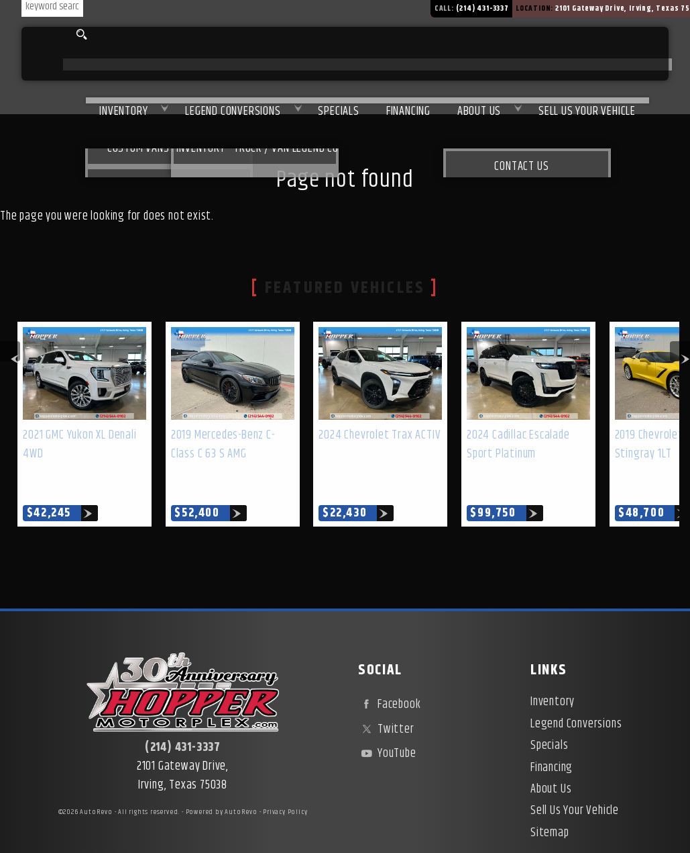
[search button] (79, 35)
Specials (303, 54)
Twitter (386, 698)
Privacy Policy (285, 781)
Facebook (389, 673)
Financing (551, 736)
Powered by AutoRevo (221, 781)
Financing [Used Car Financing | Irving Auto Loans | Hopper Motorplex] (383, 54)
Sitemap (549, 802)
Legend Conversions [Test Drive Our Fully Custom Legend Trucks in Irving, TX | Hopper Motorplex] (187, 54)
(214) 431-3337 (183, 716)
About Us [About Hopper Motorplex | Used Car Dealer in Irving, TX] (464, 54)
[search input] (47, 35)
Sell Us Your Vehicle (583, 54)
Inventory (68, 54)
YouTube (387, 722)
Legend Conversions (576, 693)
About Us (550, 758)
